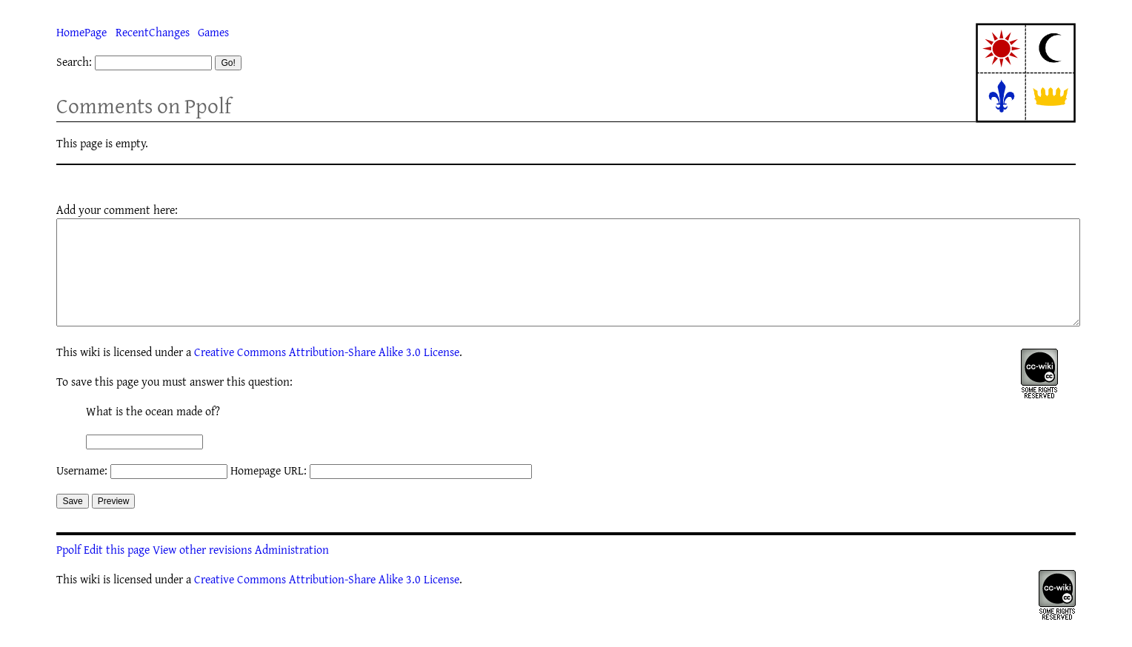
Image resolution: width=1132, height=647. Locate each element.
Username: (81, 492)
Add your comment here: (117, 209)
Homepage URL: (268, 492)
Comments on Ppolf (143, 105)
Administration (292, 571)
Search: (74, 61)
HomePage (81, 32)
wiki (90, 374)
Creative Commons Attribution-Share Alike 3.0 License (326, 374)
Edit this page (117, 571)
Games (213, 32)
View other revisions (202, 571)
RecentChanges (153, 32)
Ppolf (68, 571)
